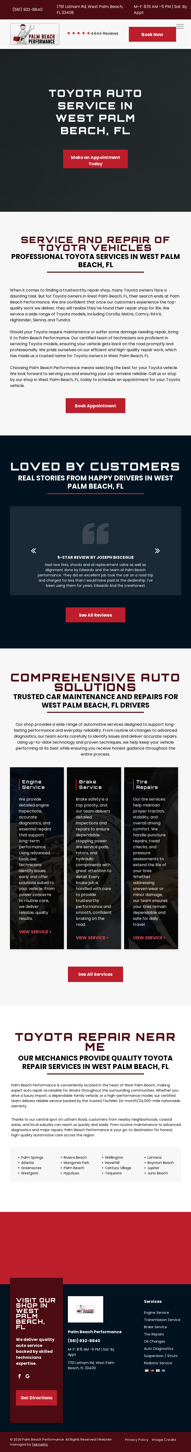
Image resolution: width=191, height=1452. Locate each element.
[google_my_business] (27, 1377)
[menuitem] (138, 1439)
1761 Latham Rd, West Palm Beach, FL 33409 (91, 1365)
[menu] (180, 26)
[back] (33, 550)
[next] (157, 550)
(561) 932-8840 (27, 9)
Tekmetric (40, 1444)
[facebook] (19, 1377)
